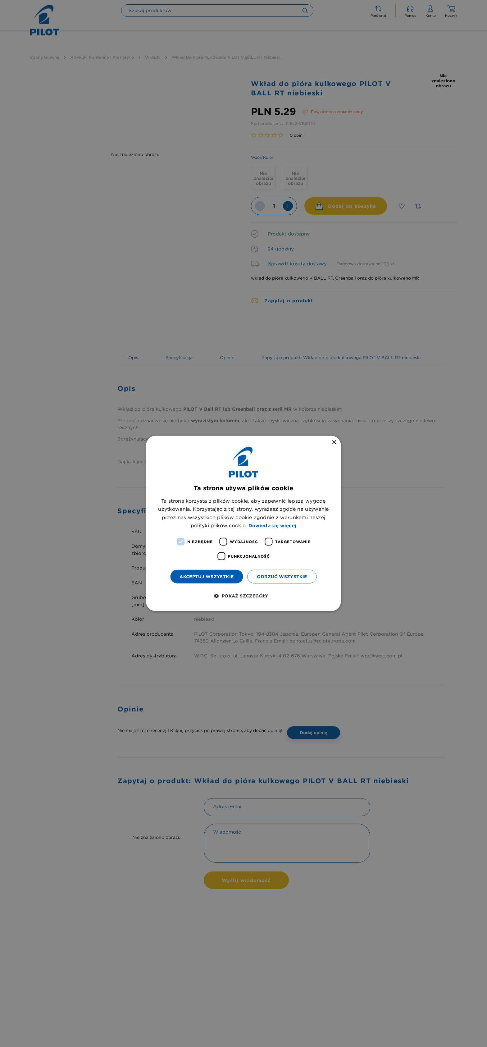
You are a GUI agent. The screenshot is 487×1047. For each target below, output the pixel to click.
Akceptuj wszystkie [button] (207, 576)
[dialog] (243, 523)
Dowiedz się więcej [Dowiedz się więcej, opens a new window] (272, 525)
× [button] (334, 442)
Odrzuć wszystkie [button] (282, 576)
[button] (243, 596)
